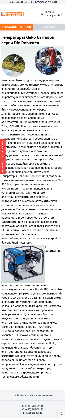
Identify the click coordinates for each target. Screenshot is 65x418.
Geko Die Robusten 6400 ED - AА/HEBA (26, 326)
